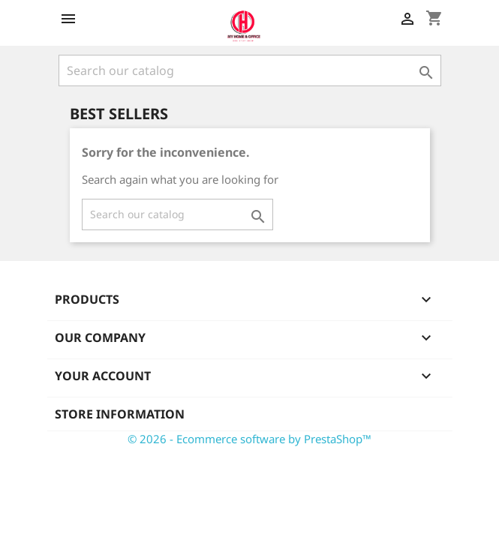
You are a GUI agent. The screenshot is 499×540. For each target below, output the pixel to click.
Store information (120, 414)
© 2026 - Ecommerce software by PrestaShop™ (249, 438)
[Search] (250, 70)
